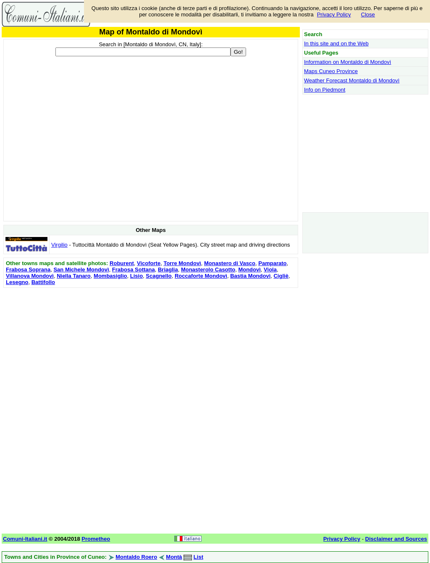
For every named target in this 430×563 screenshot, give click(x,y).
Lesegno (17, 282)
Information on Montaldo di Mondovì (347, 62)
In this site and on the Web (336, 43)
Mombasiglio (110, 276)
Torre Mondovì (182, 263)
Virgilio (59, 245)
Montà (174, 557)
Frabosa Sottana (133, 269)
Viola (270, 269)
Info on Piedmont (324, 90)
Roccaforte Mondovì (201, 276)
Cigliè (280, 276)
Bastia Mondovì (250, 276)
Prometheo (95, 539)
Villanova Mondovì (30, 276)
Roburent (122, 263)
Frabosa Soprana (28, 269)
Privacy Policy (334, 14)
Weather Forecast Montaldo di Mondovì (351, 80)
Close (368, 14)
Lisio (136, 276)
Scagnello (158, 276)
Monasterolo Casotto (208, 269)
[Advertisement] (151, 349)
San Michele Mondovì (81, 269)
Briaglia (168, 269)
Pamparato (272, 263)
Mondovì (249, 269)
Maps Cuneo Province (331, 71)
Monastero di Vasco (229, 263)
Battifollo (43, 282)
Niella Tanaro (74, 276)
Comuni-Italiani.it (25, 539)
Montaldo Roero (136, 557)
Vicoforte (148, 263)
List (198, 557)
